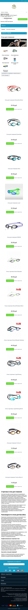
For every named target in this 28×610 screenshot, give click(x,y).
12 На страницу (6, 75)
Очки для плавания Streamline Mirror (14, 100)
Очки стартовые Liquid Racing (14, 374)
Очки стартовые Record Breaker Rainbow (14, 340)
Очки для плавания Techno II (14, 443)
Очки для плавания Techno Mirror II (14, 477)
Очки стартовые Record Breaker (14, 271)
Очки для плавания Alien (14, 168)
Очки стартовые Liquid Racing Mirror (14, 408)
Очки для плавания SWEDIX (14, 237)
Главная (3, 29)
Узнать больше (10, 109)
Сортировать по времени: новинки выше (11, 73)
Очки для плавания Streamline (14, 134)
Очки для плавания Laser (14, 203)
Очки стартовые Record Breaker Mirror (14, 305)
